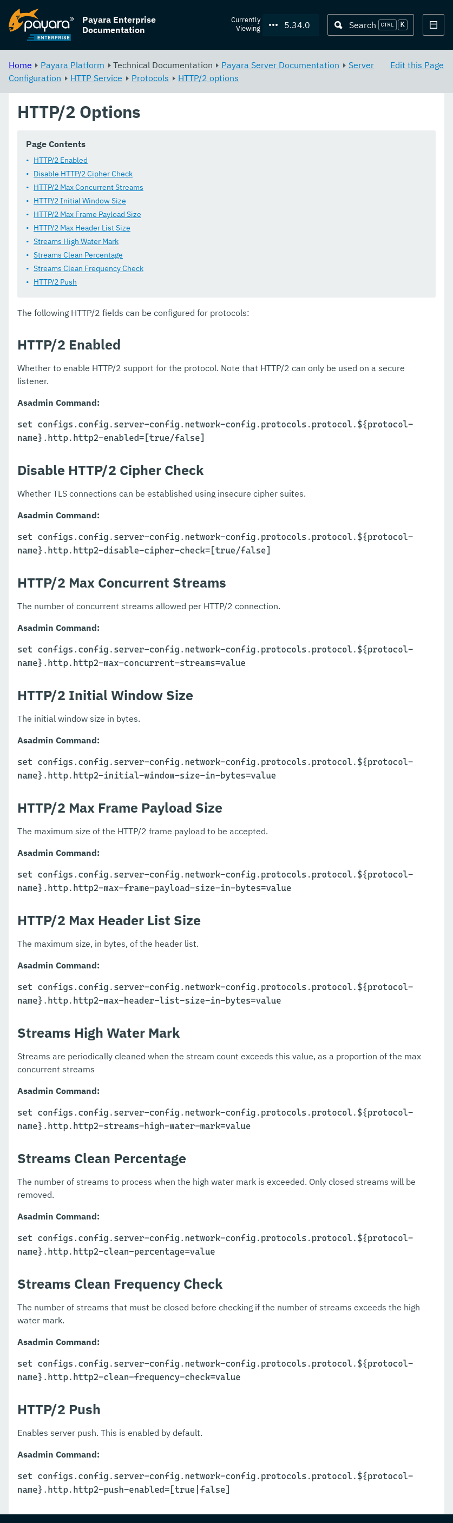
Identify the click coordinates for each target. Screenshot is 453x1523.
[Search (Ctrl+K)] (370, 25)
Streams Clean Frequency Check (88, 269)
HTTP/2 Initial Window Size (80, 201)
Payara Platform (72, 65)
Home (20, 65)
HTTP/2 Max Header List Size (82, 228)
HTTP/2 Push (55, 282)
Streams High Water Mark (76, 242)
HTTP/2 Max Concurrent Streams (88, 188)
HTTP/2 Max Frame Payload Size (87, 215)
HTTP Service (96, 77)
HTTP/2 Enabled (61, 161)
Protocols (150, 77)
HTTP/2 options (208, 77)
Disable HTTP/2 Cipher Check (83, 174)
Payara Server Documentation (280, 65)
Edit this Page (417, 65)
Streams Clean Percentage (78, 255)
